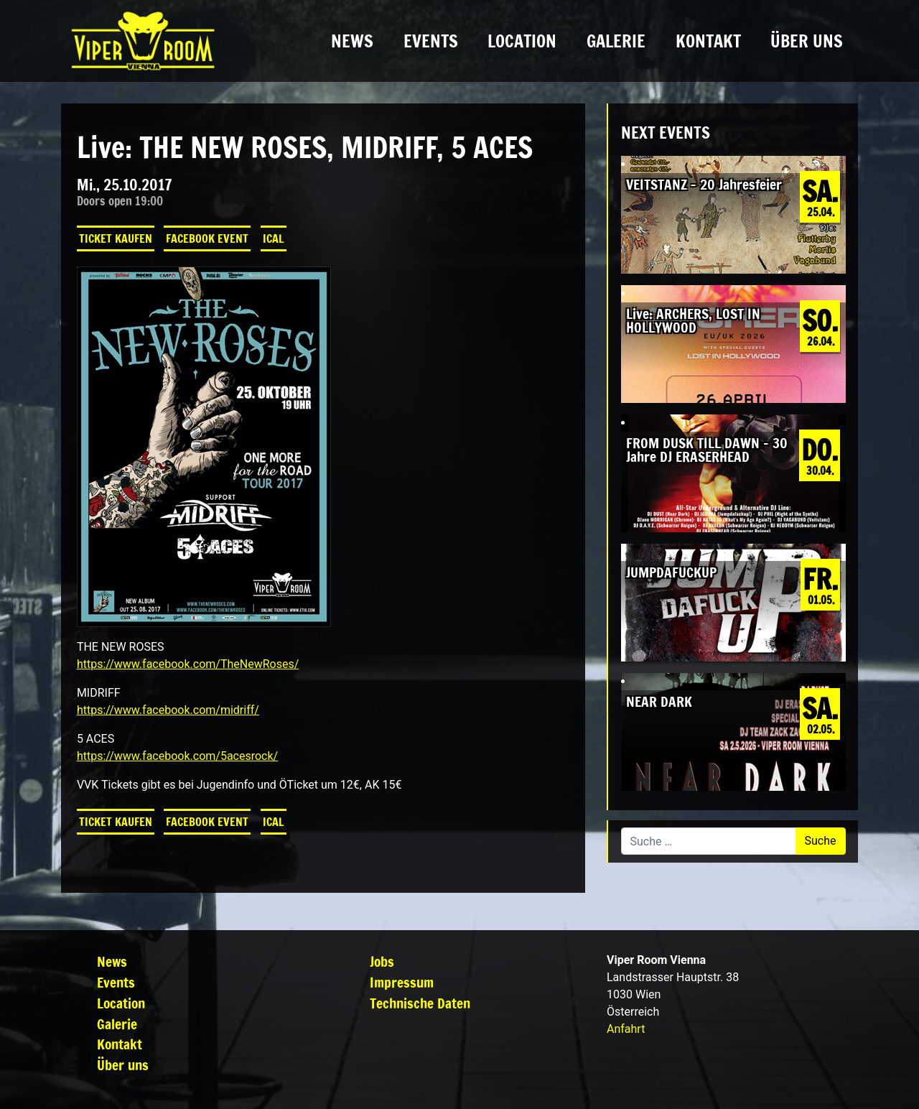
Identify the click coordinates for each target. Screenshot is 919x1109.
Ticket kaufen (115, 238)
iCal (273, 238)
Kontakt (708, 41)
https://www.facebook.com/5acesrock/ (177, 756)
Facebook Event (207, 238)
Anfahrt (626, 1029)
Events (430, 41)
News (352, 41)
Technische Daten (420, 1003)
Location (522, 41)
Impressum (402, 982)
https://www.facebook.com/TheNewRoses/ (188, 664)
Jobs (382, 961)
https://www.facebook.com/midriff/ (168, 710)
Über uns (806, 41)
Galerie (616, 41)
